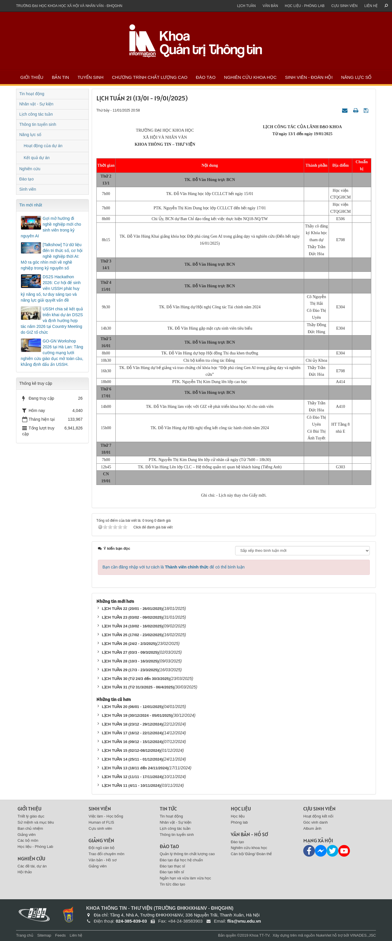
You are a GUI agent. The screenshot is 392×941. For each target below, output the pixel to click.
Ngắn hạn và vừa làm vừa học (185, 878)
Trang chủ (24, 935)
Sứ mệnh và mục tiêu (36, 822)
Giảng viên (27, 834)
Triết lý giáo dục (31, 816)
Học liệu (241, 808)
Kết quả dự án (37, 157)
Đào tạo (206, 77)
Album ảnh (312, 828)
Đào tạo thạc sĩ (172, 866)
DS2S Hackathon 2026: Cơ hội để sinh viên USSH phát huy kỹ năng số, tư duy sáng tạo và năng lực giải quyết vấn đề (51, 288)
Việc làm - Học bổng (106, 816)
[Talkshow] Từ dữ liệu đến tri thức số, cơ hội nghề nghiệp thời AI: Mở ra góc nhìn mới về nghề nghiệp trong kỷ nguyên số (51, 256)
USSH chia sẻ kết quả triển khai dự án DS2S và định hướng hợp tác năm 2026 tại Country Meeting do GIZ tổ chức (52, 321)
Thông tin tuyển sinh (37, 124)
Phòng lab (239, 822)
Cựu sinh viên (344, 6)
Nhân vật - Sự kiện (36, 104)
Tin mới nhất (30, 205)
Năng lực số (356, 77)
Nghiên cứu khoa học (250, 77)
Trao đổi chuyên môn (106, 854)
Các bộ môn (28, 840)
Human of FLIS (101, 822)
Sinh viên (27, 189)
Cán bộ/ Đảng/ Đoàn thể (251, 854)
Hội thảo (25, 872)
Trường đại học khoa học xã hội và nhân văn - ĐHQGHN (69, 6)
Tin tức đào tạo (172, 884)
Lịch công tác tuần (36, 114)
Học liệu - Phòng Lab (305, 6)
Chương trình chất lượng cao (149, 77)
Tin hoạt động (31, 93)
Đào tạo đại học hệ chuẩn (181, 860)
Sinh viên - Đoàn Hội (309, 77)
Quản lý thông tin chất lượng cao (187, 854)
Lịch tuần (246, 6)
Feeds (60, 935)
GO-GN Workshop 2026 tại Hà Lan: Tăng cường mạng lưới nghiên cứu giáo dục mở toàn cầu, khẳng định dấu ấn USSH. (52, 353)
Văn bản (270, 6)
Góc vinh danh (315, 822)
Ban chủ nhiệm (30, 828)
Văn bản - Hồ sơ (102, 860)
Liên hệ (371, 6)
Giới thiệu (32, 77)
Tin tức (168, 808)
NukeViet (324, 935)
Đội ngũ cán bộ (102, 848)
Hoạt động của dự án (43, 145)
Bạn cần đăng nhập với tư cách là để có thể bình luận (174, 567)
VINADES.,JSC (363, 935)
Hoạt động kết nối (318, 816)
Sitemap (44, 935)
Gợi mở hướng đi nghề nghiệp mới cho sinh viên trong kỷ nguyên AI (51, 227)
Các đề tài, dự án (32, 866)
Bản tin (60, 77)
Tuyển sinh (90, 77)
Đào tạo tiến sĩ (172, 872)
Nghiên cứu (29, 168)
